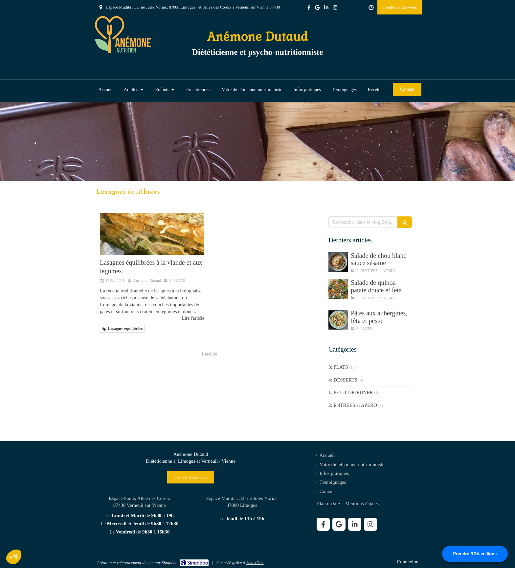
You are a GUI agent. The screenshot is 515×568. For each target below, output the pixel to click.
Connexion (407, 561)
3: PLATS (338, 367)
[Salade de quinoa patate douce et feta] (338, 289)
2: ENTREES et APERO (352, 405)
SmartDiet (254, 562)
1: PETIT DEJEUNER (350, 392)
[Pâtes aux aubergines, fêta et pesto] (338, 320)
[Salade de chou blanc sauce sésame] (338, 262)
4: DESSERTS (342, 380)
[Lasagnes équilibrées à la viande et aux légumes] (152, 234)
